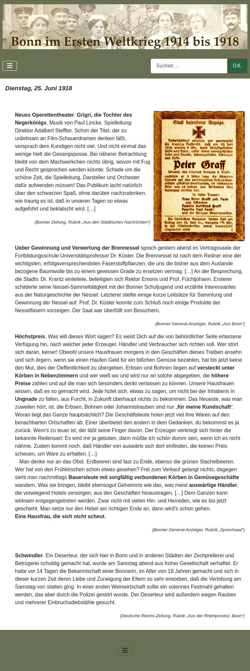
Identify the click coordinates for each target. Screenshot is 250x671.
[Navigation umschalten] (10, 66)
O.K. (237, 66)
